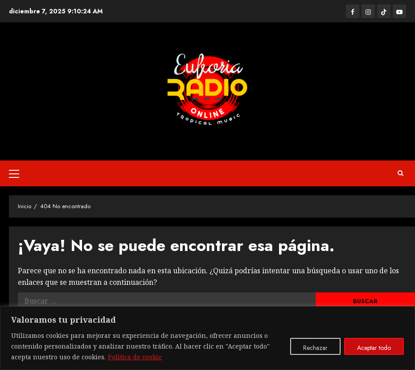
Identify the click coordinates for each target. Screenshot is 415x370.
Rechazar (315, 347)
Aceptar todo (374, 347)
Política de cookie (135, 357)
